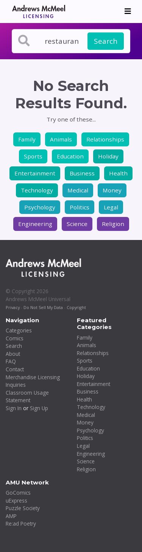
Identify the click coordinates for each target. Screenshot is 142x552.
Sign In (14, 408)
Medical (77, 190)
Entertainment (34, 173)
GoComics (18, 492)
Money (112, 190)
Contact (15, 369)
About (13, 353)
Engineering (35, 224)
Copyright (76, 307)
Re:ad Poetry (21, 523)
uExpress (16, 500)
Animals (61, 139)
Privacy (13, 307)
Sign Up (39, 408)
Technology (37, 190)
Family (27, 139)
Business (82, 173)
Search (105, 41)
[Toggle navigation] (128, 11)
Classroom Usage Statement (27, 396)
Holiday (108, 156)
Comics (14, 338)
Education (70, 156)
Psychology (39, 207)
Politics (79, 207)
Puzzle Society (23, 508)
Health (118, 173)
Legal (111, 207)
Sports (33, 156)
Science (77, 224)
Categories (19, 330)
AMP (11, 516)
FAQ (11, 361)
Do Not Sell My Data (43, 307)
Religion (113, 224)
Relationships (105, 139)
